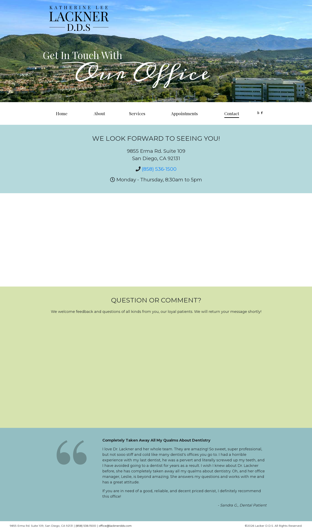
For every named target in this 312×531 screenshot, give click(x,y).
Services (137, 113)
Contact (231, 113)
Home (61, 113)
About (99, 113)
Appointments (184, 113)
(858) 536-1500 (159, 169)
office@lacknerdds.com (115, 525)
